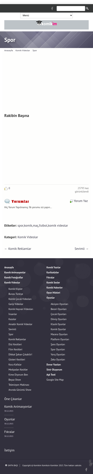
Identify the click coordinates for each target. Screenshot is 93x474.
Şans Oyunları (58, 344)
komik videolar (58, 225)
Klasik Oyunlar (58, 324)
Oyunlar (9, 419)
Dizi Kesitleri (15, 344)
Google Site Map (55, 379)
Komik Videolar (28, 237)
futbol (43, 225)
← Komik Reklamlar (17, 249)
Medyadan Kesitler (18, 369)
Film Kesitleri (15, 349)
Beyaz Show (15, 379)
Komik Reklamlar (17, 339)
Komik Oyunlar (58, 329)
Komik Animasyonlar (18, 406)
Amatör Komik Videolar (20, 324)
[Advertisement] (47, 81)
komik (28, 225)
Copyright (26, 465)
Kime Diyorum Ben (18, 374)
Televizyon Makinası (19, 384)
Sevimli (12, 329)
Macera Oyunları (59, 334)
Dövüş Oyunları (59, 319)
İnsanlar (13, 314)
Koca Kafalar (15, 364)
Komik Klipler (16, 289)
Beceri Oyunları (59, 309)
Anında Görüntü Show (20, 389)
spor (20, 225)
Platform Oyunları (60, 339)
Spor (9, 39)
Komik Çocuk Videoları (20, 299)
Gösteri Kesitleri (17, 359)
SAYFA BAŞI (13, 465)
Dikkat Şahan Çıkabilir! (20, 354)
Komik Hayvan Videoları (21, 309)
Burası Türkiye (16, 294)
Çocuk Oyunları (58, 314)
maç (35, 225)
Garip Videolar (16, 304)
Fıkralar (9, 432)
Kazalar (12, 319)
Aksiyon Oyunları (59, 304)
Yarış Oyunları (58, 354)
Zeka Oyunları (58, 359)
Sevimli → (82, 249)
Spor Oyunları (58, 349)
